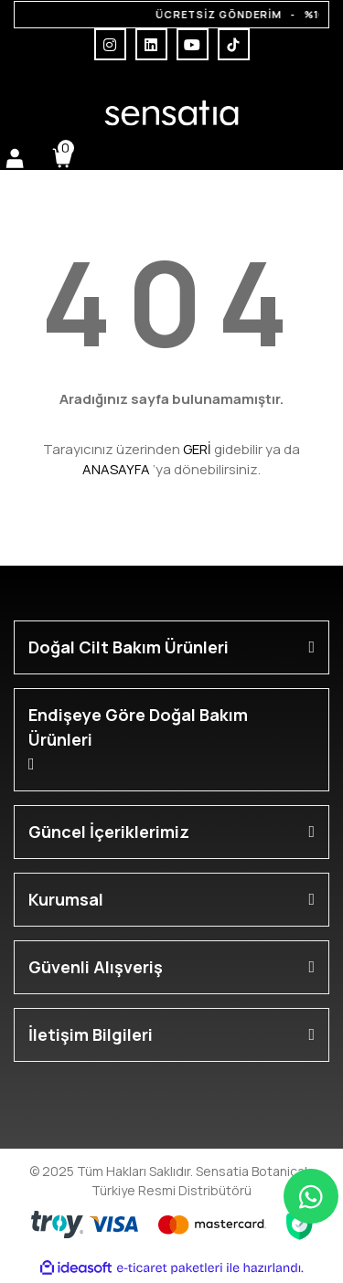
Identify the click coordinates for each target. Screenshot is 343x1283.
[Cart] (62, 157)
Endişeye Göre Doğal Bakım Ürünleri (138, 727)
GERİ (197, 449)
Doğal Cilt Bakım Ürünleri (128, 647)
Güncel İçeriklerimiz (108, 832)
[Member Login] (15, 157)
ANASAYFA (116, 469)
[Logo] (171, 112)
